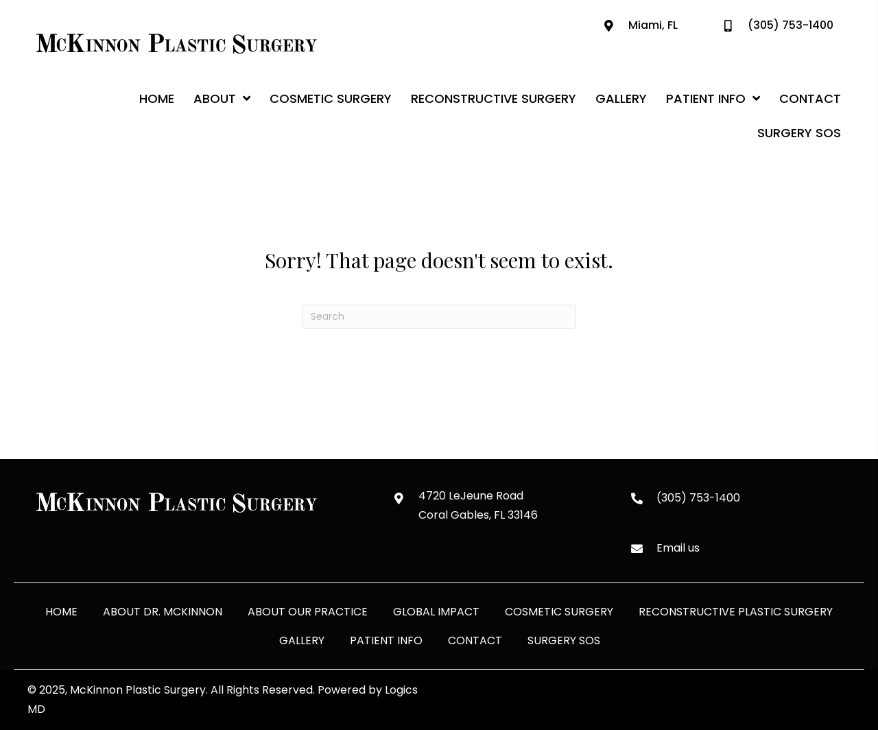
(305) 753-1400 (790, 25)
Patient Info (386, 640)
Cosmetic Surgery (559, 612)
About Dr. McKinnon (162, 612)
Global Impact (436, 612)
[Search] (439, 317)
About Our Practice (308, 612)
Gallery (301, 640)
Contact (475, 640)
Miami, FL (653, 25)
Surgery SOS (563, 640)
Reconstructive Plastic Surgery (736, 612)
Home (61, 612)
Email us (678, 548)
